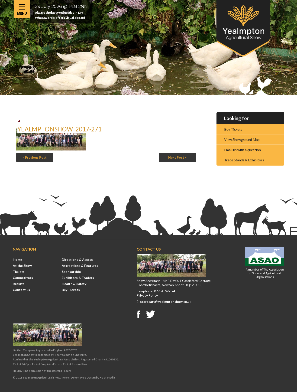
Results (18, 284)
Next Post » (177, 157)
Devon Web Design (83, 377)
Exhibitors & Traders (78, 278)
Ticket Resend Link (75, 364)
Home (17, 259)
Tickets (19, 272)
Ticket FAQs (21, 364)
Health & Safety (74, 284)
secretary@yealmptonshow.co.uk (165, 302)
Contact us (21, 290)
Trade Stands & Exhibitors (244, 160)
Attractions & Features (80, 266)
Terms (65, 377)
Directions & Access (77, 259)
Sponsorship (71, 272)
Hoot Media (107, 377)
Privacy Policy (147, 295)
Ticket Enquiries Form (46, 364)
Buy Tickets (233, 129)
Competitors (23, 278)
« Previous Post (35, 157)
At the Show (22, 266)
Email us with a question (242, 150)
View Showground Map (242, 139)
